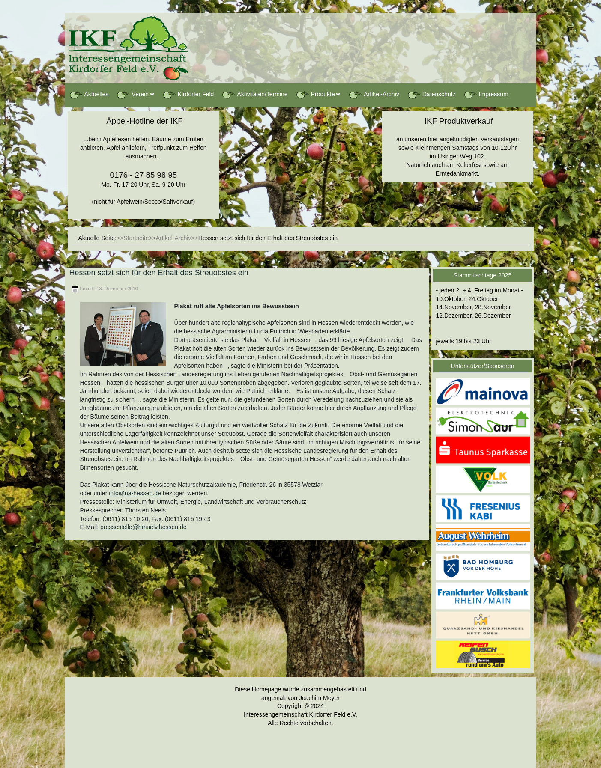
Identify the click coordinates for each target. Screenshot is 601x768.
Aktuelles (89, 94)
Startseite (136, 238)
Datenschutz (431, 94)
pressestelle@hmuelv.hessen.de (143, 527)
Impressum (485, 94)
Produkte (315, 94)
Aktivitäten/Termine (254, 94)
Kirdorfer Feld (188, 94)
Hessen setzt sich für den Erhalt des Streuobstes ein (158, 272)
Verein (132, 94)
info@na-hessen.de (135, 493)
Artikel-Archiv (373, 94)
